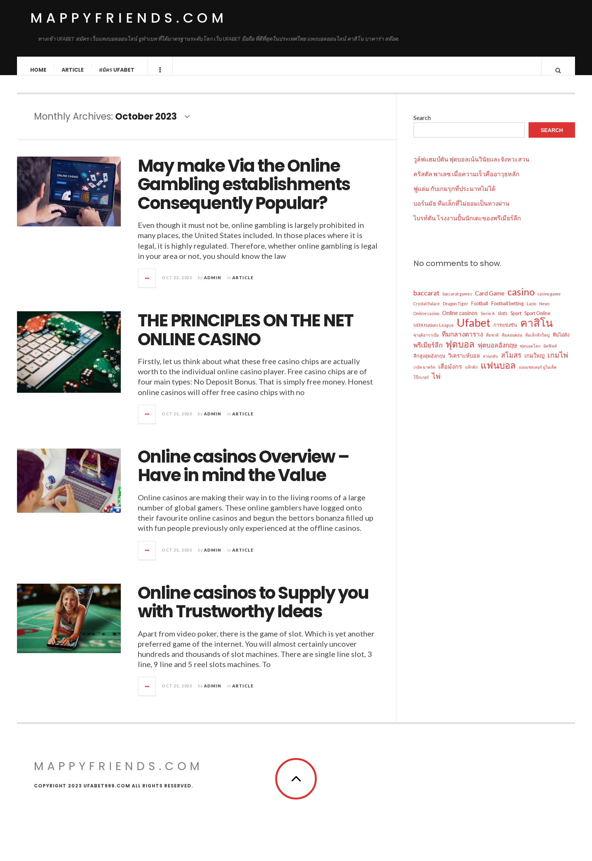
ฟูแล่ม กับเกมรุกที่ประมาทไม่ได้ (454, 196)
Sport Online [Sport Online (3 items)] (537, 321)
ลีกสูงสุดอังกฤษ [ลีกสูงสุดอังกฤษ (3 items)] (429, 363)
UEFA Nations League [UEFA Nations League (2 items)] (433, 332)
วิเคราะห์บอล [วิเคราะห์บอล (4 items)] (464, 363)
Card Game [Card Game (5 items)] (489, 300)
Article (73, 70)
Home (39, 70)
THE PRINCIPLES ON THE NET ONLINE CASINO (245, 337)
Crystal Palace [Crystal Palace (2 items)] (426, 311)
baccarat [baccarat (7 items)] (426, 300)
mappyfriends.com (128, 18)
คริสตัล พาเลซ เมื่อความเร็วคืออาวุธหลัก (466, 181)
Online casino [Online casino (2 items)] (426, 320)
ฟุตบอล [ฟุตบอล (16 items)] (460, 351)
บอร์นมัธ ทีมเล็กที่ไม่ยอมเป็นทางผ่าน (461, 210)
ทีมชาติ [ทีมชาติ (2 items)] (492, 342)
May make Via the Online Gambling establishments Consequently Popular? (244, 192)
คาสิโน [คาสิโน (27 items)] (536, 330)
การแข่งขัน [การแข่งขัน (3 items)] (505, 332)
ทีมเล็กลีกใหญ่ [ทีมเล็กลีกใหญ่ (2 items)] (537, 342)
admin (212, 285)
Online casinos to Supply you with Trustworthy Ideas (253, 610)
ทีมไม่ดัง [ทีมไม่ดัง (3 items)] (561, 342)
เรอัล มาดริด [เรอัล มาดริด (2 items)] (424, 374)
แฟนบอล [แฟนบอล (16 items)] (498, 372)
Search (422, 125)
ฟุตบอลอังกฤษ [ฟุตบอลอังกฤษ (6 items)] (497, 353)
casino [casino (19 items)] (521, 299)
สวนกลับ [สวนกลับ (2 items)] (490, 363)
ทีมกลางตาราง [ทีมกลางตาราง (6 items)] (462, 342)
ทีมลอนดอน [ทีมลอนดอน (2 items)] (512, 342)
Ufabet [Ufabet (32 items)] (473, 330)
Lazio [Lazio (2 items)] (531, 311)
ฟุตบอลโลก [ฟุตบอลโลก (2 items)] (530, 353)
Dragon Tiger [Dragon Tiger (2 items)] (455, 311)
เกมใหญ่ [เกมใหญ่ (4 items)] (534, 363)
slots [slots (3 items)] (502, 321)
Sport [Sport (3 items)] (515, 321)
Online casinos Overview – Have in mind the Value (243, 473)
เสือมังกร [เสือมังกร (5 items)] (450, 373)
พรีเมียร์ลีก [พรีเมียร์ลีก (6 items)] (427, 353)
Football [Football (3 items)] (479, 311)
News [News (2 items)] (544, 311)
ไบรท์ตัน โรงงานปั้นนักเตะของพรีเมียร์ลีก (467, 225)
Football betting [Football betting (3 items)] (507, 311)
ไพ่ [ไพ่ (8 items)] (436, 383)
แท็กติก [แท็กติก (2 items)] (471, 374)
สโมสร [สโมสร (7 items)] (511, 362)
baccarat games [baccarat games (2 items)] (457, 301)
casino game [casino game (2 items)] (549, 301)
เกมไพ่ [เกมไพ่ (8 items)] (557, 362)
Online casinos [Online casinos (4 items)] (460, 320)
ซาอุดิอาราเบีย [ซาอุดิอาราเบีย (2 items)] (426, 342)
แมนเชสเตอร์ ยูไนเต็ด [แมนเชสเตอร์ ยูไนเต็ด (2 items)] (538, 374)
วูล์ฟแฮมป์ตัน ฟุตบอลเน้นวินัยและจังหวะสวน (471, 166)
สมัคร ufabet (117, 70)
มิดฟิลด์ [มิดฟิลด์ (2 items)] (550, 353)
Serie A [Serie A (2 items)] (488, 320)
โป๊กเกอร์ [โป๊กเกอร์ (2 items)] (421, 384)
